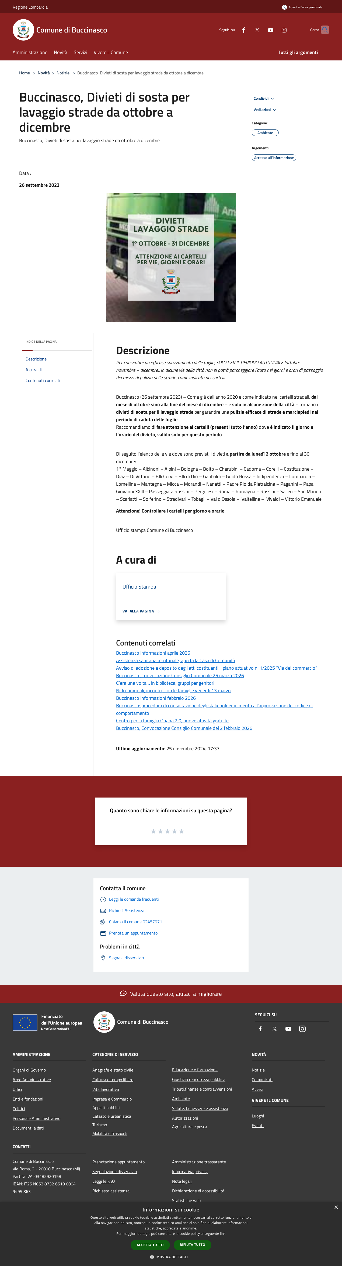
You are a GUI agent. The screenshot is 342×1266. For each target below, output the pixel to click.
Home (24, 73)
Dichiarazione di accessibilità (198, 1191)
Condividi (265, 98)
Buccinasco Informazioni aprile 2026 (153, 653)
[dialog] (171, 1234)
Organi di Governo (29, 1070)
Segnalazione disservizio (114, 1171)
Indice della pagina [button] (41, 341)
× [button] (336, 1208)
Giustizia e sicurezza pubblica (198, 1079)
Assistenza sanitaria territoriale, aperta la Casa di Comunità (175, 660)
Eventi (258, 1125)
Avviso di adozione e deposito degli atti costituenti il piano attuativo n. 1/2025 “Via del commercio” (216, 668)
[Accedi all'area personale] (302, 7)
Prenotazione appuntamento (118, 1162)
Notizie (63, 73)
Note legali (182, 1181)
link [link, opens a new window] (223, 1233)
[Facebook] (234, 29)
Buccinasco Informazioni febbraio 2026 (156, 698)
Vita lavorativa (105, 1089)
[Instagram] (275, 29)
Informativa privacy (190, 1171)
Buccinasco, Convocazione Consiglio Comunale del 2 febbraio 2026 (184, 728)
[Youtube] (261, 29)
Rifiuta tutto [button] (192, 1244)
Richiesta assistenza (111, 1191)
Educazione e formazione (195, 1069)
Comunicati (262, 1079)
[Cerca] (322, 29)
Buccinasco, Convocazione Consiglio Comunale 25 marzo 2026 (180, 675)
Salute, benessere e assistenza (200, 1108)
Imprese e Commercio (112, 1099)
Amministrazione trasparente (199, 1162)
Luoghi (258, 1116)
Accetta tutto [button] (150, 1245)
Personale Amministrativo (36, 1118)
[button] (171, 1257)
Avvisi (257, 1089)
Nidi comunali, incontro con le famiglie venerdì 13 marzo (173, 690)
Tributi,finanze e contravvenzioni (202, 1089)
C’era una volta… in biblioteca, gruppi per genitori (165, 683)
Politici (19, 1108)
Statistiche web (186, 1200)
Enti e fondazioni (28, 1099)
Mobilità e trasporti (109, 1133)
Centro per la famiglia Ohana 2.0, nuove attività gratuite (172, 720)
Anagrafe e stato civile (112, 1070)
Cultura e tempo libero (112, 1079)
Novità (44, 73)
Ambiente (181, 1098)
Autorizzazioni (185, 1118)
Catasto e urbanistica (111, 1116)
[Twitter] (248, 29)
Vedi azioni (266, 110)
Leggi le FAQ (103, 1181)
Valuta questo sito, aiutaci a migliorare (171, 993)
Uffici (17, 1089)
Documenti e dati (28, 1128)
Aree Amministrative (32, 1079)
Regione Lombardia (30, 7)
